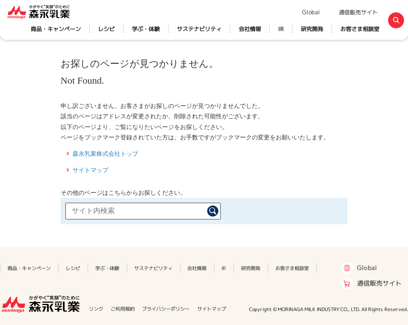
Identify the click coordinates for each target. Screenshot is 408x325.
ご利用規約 (123, 308)
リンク (96, 308)
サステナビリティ (199, 29)
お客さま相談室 (359, 29)
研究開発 (312, 29)
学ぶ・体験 (146, 29)
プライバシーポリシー (166, 308)
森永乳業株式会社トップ (105, 153)
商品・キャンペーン (56, 29)
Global (311, 12)
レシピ (106, 29)
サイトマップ (90, 169)
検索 (213, 211)
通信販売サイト (358, 12)
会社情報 (250, 29)
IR (281, 29)
